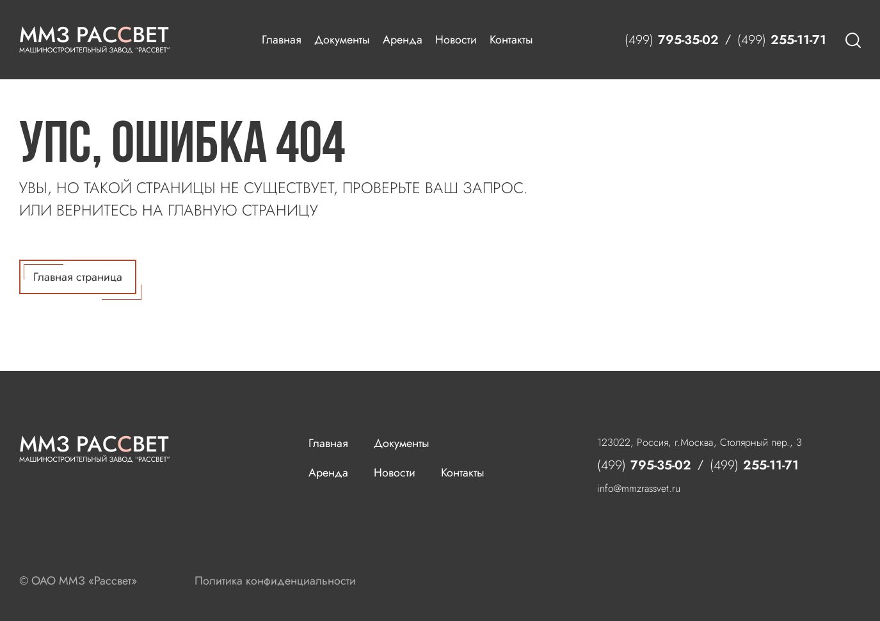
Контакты (511, 39)
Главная (281, 39)
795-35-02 (672, 40)
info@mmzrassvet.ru (638, 488)
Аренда (402, 39)
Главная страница (80, 279)
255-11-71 (781, 40)
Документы (342, 39)
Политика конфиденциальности (275, 580)
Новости (456, 39)
